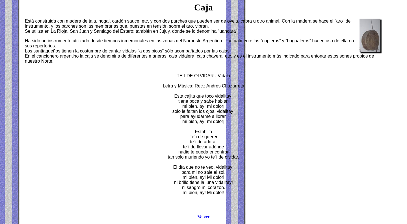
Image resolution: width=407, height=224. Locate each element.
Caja (203, 7)
